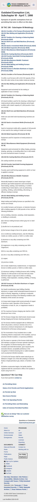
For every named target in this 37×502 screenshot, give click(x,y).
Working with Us (24, 449)
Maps (5, 456)
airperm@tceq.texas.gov (27, 422)
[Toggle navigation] (33, 4)
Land (20, 433)
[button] (3, 4)
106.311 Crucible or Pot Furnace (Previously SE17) (17, 31)
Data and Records (9, 447)
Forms (6, 452)
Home (6, 428)
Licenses (21, 440)
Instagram (9, 468)
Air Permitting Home (9, 384)
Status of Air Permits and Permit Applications (18, 388)
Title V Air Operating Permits (12, 400)
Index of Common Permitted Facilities (15, 408)
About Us (7, 430)
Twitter (8, 464)
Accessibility (8, 479)
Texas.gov (18, 485)
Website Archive (19, 479)
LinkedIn (8, 471)
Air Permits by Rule (9, 392)
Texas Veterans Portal (20, 489)
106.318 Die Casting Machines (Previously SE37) (17, 54)
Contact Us (22, 447)
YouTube (8, 473)
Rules (5, 449)
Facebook (9, 466)
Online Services (9, 433)
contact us (18, 378)
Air (19, 430)
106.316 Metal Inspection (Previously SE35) (15, 48)
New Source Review (9, 396)
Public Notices (8, 459)
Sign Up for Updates (12, 461)
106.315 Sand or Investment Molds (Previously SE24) (18, 46)
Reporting (22, 442)
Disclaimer (14, 477)
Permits (21, 437)
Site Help (7, 477)
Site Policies (23, 477)
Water (20, 435)
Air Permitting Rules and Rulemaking (15, 404)
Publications (7, 454)
